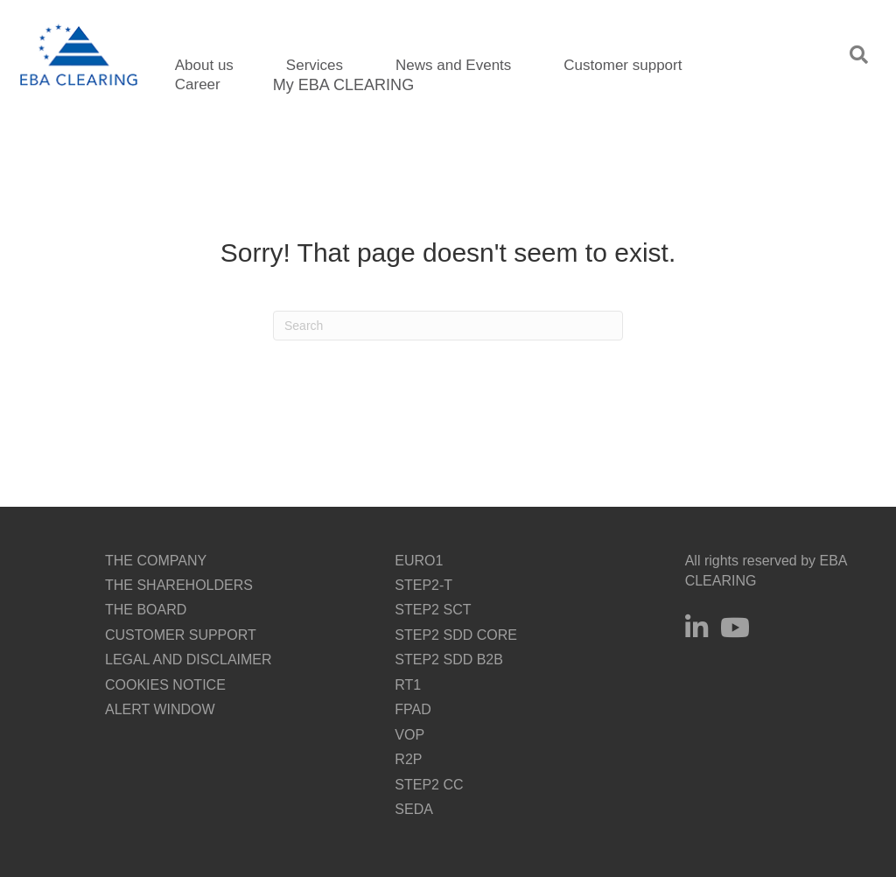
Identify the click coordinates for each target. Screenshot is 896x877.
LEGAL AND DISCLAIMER (188, 659)
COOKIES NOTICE (165, 684)
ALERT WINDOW (160, 709)
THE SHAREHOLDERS (179, 585)
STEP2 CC (429, 784)
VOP (409, 734)
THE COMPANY (155, 560)
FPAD (412, 709)
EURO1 (419, 560)
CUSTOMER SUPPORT (180, 635)
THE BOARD (145, 609)
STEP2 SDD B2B (449, 659)
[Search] (448, 325)
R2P (408, 759)
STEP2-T (423, 585)
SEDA (414, 809)
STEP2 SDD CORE (456, 635)
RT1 (408, 684)
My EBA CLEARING (343, 85)
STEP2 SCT (433, 609)
